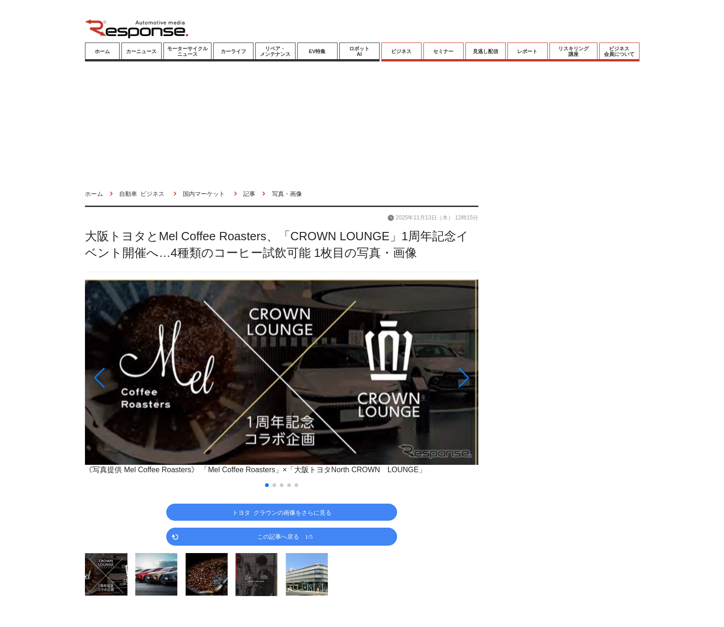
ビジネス (401, 51)
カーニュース (141, 51)
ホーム (102, 51)
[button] (144, 378)
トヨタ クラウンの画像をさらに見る (282, 512)
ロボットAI (359, 51)
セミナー (443, 51)
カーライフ (233, 51)
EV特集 (317, 51)
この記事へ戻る (285, 536)
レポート (527, 51)
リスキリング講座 (573, 51)
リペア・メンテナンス (275, 51)
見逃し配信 (485, 51)
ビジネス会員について (619, 51)
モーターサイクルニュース (187, 51)
